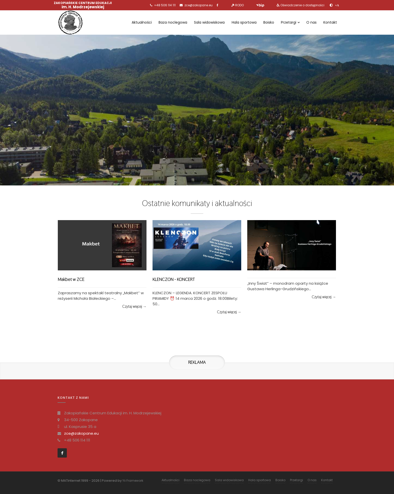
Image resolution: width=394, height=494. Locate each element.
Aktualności (142, 22)
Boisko (268, 22)
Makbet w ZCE (71, 279)
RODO (239, 5)
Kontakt (330, 22)
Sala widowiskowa (209, 22)
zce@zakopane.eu (198, 5)
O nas (311, 22)
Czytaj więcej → (134, 306)
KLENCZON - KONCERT (174, 279)
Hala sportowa (244, 22)
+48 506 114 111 (165, 5)
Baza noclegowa (173, 22)
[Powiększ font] (337, 5)
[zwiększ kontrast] (331, 5)
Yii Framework (132, 480)
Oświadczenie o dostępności (302, 5)
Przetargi (290, 22)
